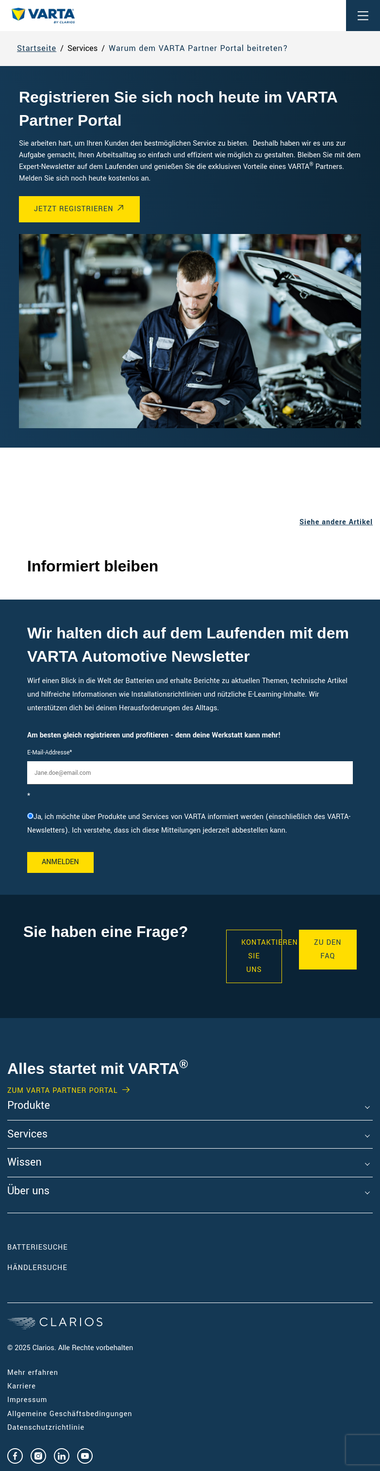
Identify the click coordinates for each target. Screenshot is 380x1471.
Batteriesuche (37, 1247)
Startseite (36, 48)
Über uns (28, 1191)
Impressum (27, 1400)
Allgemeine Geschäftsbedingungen (69, 1414)
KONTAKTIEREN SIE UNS (261, 956)
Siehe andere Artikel (336, 522)
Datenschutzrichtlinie (45, 1427)
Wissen (24, 1163)
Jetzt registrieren (74, 209)
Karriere (21, 1386)
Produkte (28, 1106)
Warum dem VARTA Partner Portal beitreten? (198, 48)
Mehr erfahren (32, 1373)
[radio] (190, 823)
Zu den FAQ (328, 949)
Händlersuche (52, 1268)
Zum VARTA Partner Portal (62, 1091)
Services (27, 1134)
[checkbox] (190, 823)
